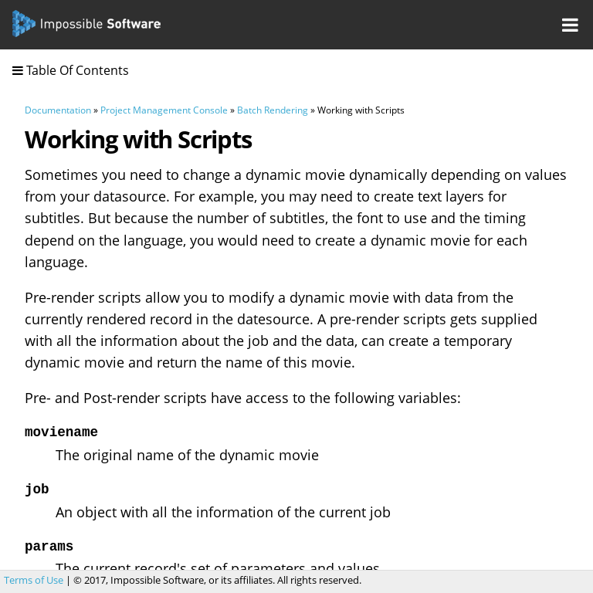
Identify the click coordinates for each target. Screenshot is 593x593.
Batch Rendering (272, 110)
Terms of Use (33, 580)
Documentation (58, 110)
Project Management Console (164, 110)
